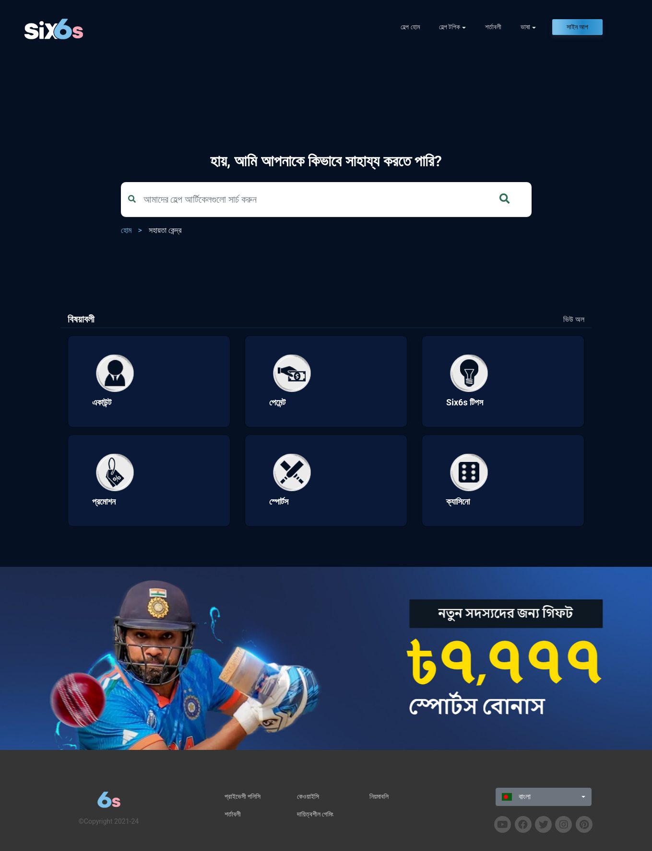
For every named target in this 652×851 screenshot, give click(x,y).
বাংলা (516, 796)
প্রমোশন (104, 501)
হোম (126, 230)
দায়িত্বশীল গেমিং (315, 814)
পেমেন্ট (277, 402)
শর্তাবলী (493, 27)
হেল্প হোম (410, 27)
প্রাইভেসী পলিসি (243, 796)
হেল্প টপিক (449, 27)
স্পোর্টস (278, 501)
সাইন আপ (577, 27)
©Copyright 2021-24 (109, 821)
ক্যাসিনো (458, 501)
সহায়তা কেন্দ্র (165, 230)
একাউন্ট (101, 402)
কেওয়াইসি (308, 796)
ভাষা (525, 27)
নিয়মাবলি (379, 796)
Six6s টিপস (464, 402)
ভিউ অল (573, 319)
